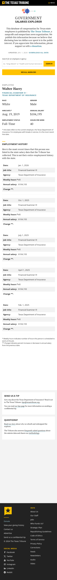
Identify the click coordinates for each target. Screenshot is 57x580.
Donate (7, 521)
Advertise (8, 533)
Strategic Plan (36, 527)
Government (28, 18)
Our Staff (34, 515)
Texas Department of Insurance (19, 95)
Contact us (8, 529)
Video (32, 563)
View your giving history (14, 525)
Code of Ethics (36, 535)
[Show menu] (51, 3)
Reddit (8, 572)
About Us (34, 511)
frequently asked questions (34, 430)
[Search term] (23, 64)
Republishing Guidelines (40, 531)
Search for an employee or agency (14, 59)
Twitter (8, 556)
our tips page (20, 406)
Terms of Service (37, 539)
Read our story (10, 424)
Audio (32, 559)
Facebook (9, 552)
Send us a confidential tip (15, 537)
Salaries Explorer (28, 21)
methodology (34, 433)
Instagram (9, 564)
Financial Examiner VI (14, 93)
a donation (35, 46)
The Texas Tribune (40, 31)
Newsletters (35, 555)
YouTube (9, 560)
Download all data (39, 52)
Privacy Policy (36, 543)
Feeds (32, 551)
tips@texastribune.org (30, 402)
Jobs (32, 519)
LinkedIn (9, 568)
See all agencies (28, 72)
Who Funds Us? (36, 523)
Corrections (35, 547)
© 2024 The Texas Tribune (15, 541)
